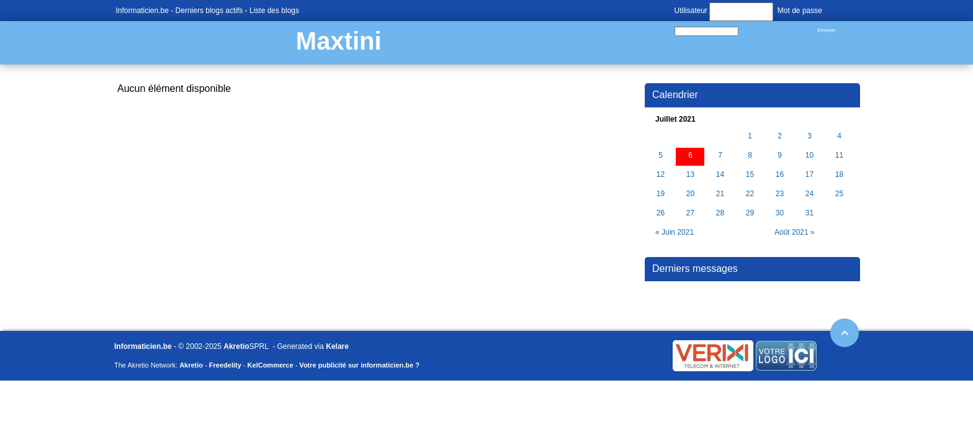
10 (809, 155)
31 (809, 213)
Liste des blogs (274, 10)
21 (720, 194)
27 (690, 213)
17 (809, 175)
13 (690, 175)
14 (720, 175)
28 (720, 213)
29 (750, 213)
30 (780, 213)
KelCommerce (271, 365)
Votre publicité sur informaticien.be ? (359, 365)
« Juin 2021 (674, 232)
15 (750, 175)
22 (750, 194)
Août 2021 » (794, 232)
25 (839, 194)
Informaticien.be (142, 10)
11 (839, 155)
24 (809, 194)
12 (661, 175)
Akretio (236, 346)
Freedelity (225, 365)
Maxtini (339, 41)
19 (661, 194)
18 (839, 175)
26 (661, 213)
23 (780, 194)
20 (690, 194)
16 (780, 175)
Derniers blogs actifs (209, 10)
